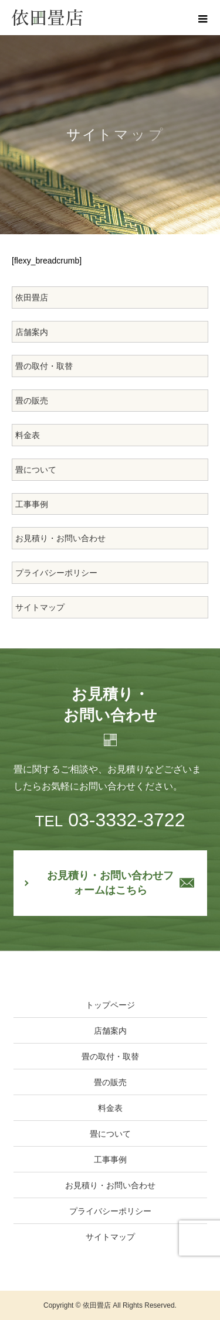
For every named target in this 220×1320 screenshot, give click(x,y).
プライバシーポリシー (56, 572)
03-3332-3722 (110, 819)
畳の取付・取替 (44, 366)
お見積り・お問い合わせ (60, 538)
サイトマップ (40, 607)
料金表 (27, 435)
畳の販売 (31, 400)
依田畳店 (31, 297)
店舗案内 (31, 332)
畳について (35, 469)
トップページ (110, 1005)
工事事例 (31, 504)
